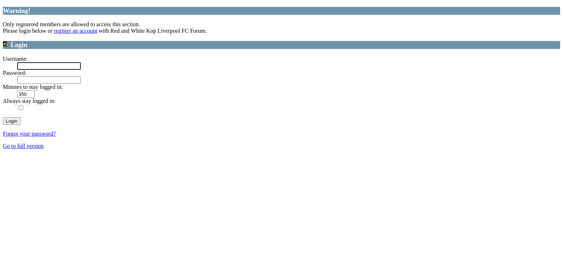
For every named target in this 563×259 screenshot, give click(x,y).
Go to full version (23, 146)
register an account (75, 31)
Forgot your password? (29, 134)
